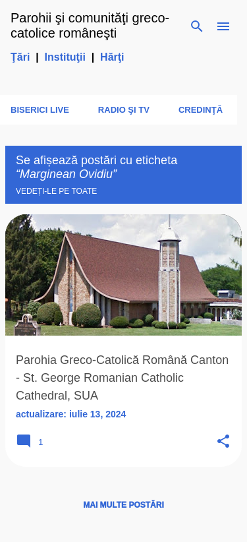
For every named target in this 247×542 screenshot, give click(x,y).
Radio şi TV (124, 110)
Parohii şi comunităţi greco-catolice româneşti (90, 25)
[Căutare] (197, 26)
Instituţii (65, 57)
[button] (223, 442)
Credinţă (200, 110)
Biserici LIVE (40, 110)
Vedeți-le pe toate (56, 191)
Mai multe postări (123, 505)
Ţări (20, 57)
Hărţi (112, 57)
